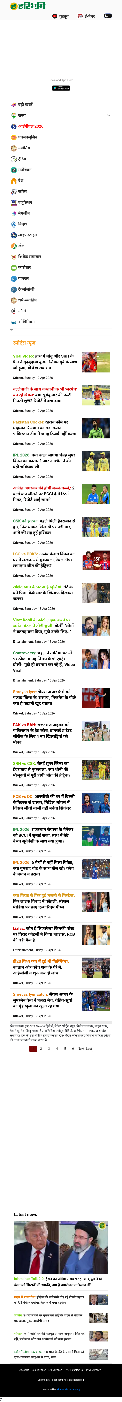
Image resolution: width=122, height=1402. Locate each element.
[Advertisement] (66, 41)
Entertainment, (39, 641)
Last (89, 1048)
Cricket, (33, 378)
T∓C (66, 1370)
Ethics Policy (55, 1370)
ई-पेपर (86, 16)
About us (24, 1370)
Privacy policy (93, 1370)
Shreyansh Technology (68, 1389)
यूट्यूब (60, 16)
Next (81, 1048)
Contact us (77, 1370)
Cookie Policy (39, 1370)
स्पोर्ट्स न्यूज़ (24, 343)
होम (11, 330)
